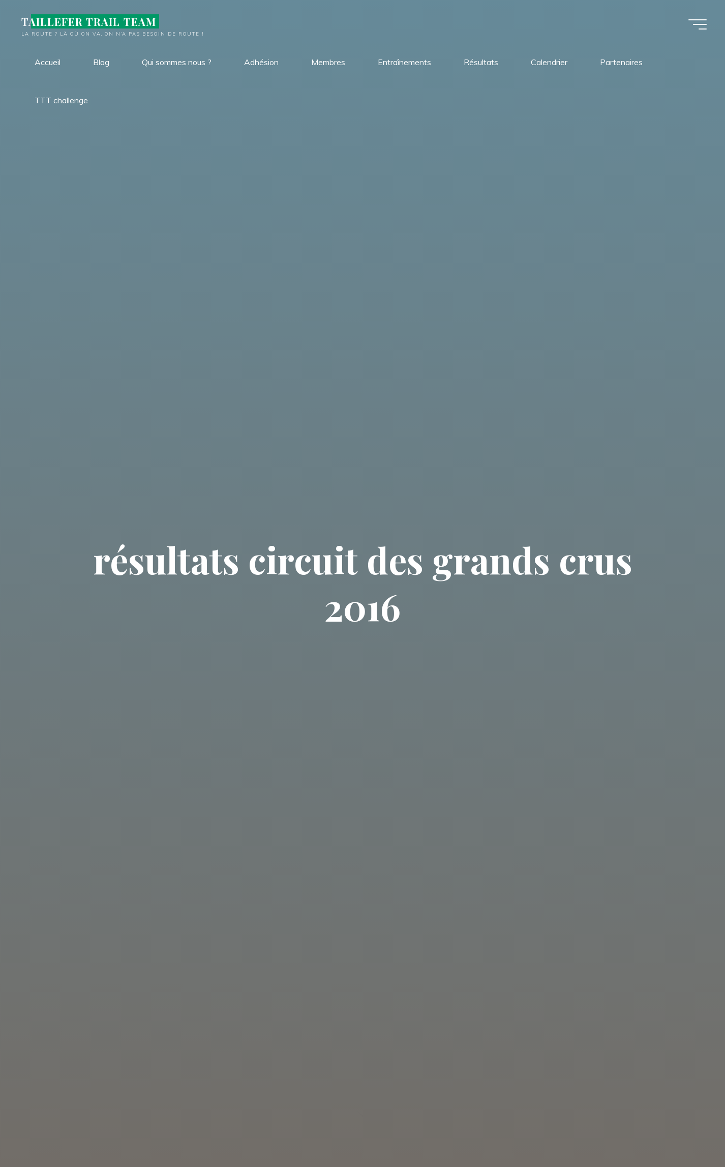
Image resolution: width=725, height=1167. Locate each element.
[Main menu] (695, 24)
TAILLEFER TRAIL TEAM (90, 21)
